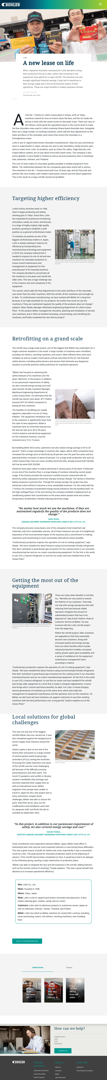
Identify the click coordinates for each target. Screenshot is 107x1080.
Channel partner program (84, 1071)
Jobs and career (60, 1077)
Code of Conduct (39, 1077)
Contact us (80, 1067)
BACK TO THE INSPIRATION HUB (27, 941)
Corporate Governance (41, 1070)
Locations (58, 1071)
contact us (63, 1051)
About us (58, 1067)
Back (14, 99)
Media (57, 1074)
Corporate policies (39, 1074)
